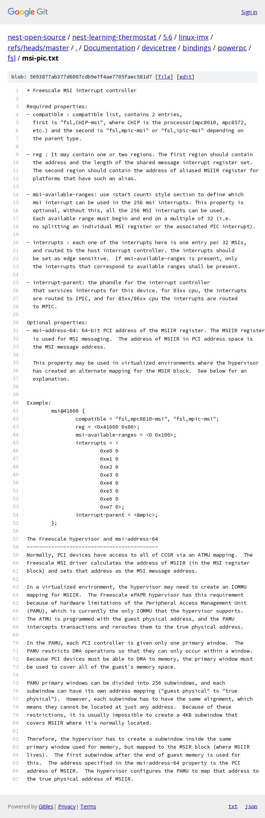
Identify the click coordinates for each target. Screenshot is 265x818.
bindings (197, 47)
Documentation (109, 47)
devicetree (159, 47)
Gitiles (46, 806)
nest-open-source (37, 37)
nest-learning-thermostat (114, 37)
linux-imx (193, 37)
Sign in (249, 12)
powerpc (232, 47)
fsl (12, 57)
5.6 (167, 37)
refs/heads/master (38, 47)
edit (185, 77)
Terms (88, 806)
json (251, 806)
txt (233, 806)
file (164, 77)
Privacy (67, 806)
